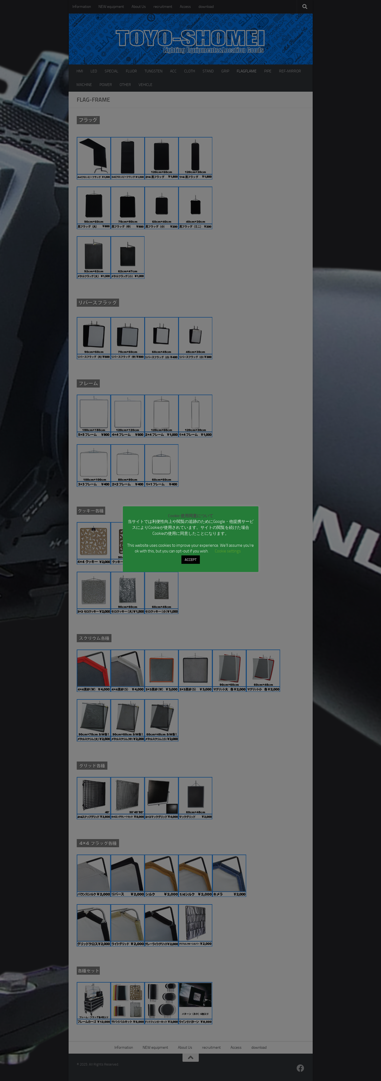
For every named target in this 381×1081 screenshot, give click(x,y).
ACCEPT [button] (191, 560)
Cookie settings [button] (228, 551)
